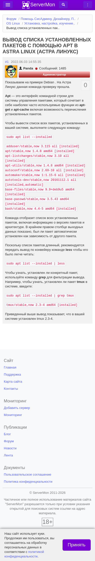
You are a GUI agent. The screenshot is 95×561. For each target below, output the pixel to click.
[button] (63, 4)
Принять (76, 544)
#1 (7, 62)
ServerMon (42, 4)
